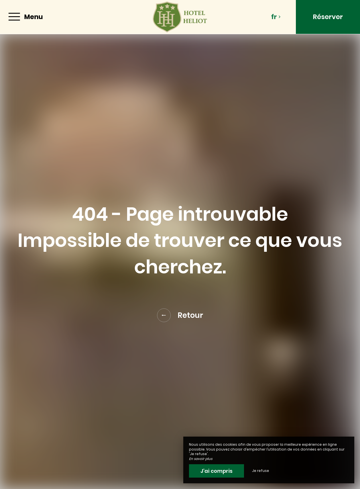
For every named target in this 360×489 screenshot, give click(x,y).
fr (276, 16)
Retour (180, 315)
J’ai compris (216, 470)
